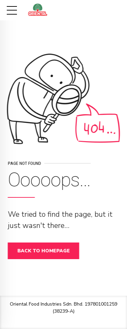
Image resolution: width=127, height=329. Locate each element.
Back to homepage (45, 251)
